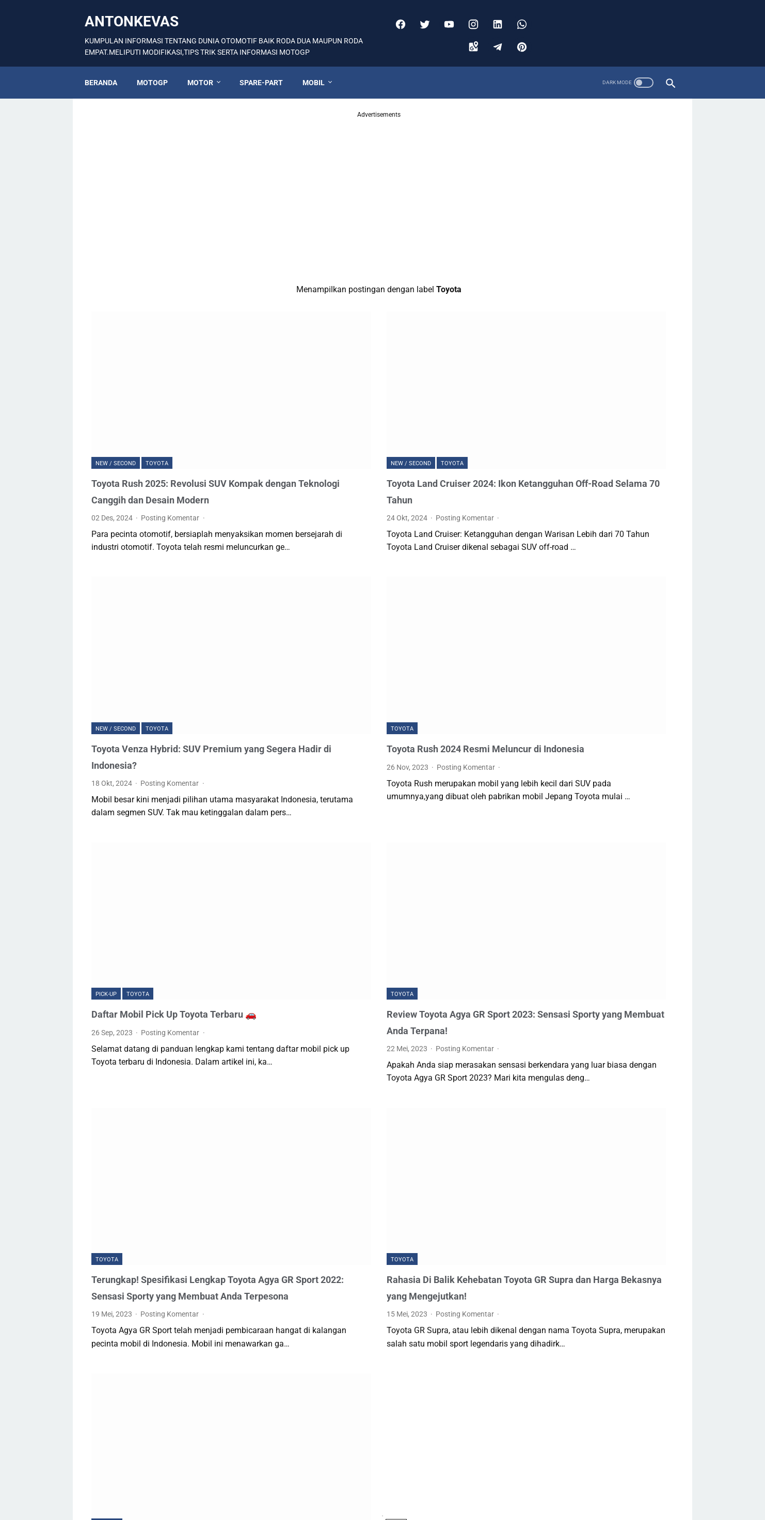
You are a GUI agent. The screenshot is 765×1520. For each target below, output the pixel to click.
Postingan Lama (444, 1474)
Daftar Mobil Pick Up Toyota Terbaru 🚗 (182, 890)
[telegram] (493, 36)
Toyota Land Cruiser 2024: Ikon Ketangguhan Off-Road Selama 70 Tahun (373, 437)
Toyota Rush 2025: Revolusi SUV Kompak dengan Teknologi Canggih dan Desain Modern (182, 437)
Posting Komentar (171, 472)
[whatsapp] (517, 13)
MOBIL (320, 65)
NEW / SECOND (115, 401)
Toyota (157, 401)
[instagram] (468, 13)
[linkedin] (493, 13)
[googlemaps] (468, 36)
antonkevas (138, 10)
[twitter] (420, 13)
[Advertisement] (286, 182)
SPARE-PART (268, 65)
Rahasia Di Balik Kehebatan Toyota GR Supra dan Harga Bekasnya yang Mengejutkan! (382, 1150)
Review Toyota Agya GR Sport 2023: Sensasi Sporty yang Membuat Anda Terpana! (377, 906)
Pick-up (106, 870)
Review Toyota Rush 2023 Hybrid (166, 1376)
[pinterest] (517, 36)
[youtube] (444, 13)
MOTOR (207, 65)
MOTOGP (159, 65)
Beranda (107, 65)
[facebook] (396, 13)
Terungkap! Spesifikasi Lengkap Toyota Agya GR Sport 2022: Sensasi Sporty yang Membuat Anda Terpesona (181, 1150)
